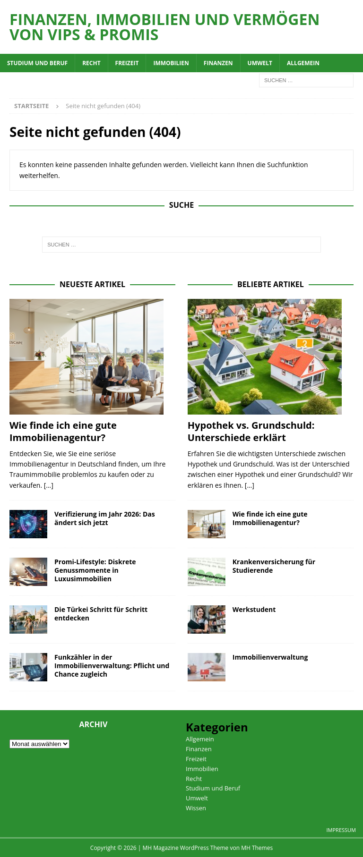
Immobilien (171, 63)
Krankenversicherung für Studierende (274, 566)
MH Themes (257, 848)
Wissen (196, 808)
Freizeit (127, 63)
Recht (91, 63)
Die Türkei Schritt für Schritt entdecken (100, 613)
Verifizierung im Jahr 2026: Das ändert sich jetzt (104, 518)
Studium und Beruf (37, 63)
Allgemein (303, 63)
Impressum (341, 829)
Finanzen (218, 63)
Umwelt (260, 63)
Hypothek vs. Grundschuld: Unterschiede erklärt (251, 431)
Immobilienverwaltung (270, 657)
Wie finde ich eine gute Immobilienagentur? (63, 431)
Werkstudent (254, 609)
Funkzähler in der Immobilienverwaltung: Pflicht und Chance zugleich (111, 666)
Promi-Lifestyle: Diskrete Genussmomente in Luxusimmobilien (95, 570)
